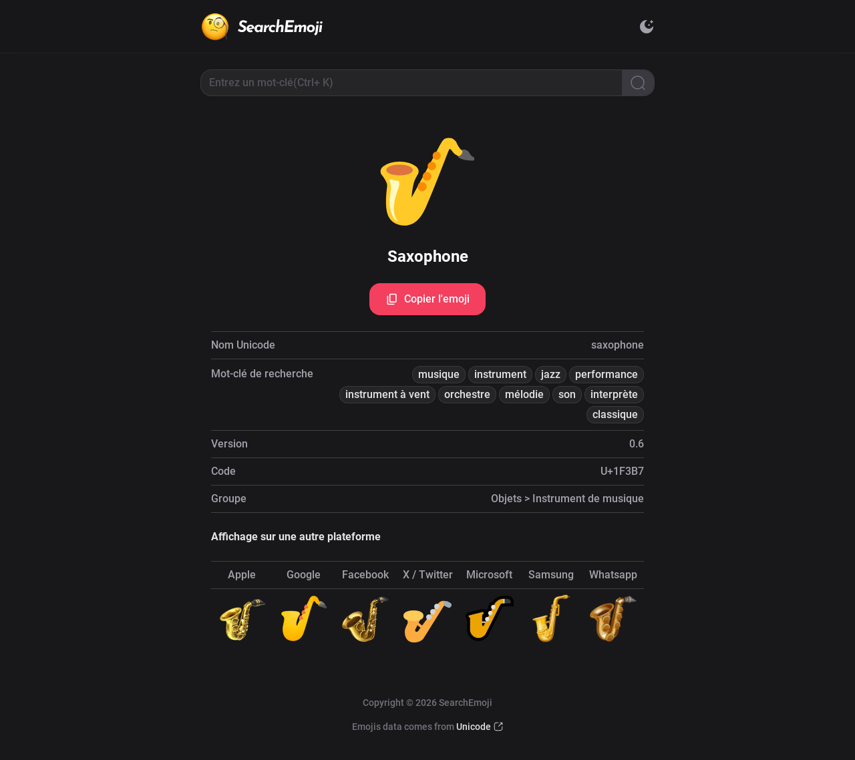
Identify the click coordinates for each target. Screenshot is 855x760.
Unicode (473, 726)
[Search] (638, 83)
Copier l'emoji (427, 299)
